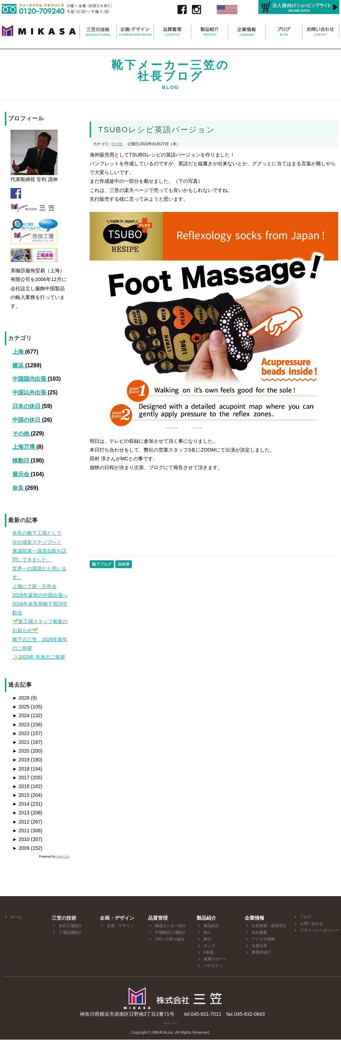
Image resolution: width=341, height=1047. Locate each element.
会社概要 (259, 932)
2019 (21, 759)
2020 (21, 751)
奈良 (18, 488)
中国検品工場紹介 (170, 932)
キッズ (209, 945)
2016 (21, 786)
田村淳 (123, 564)
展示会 (21, 474)
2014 (21, 804)
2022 (21, 733)
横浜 (18, 365)
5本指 (208, 952)
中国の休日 (27, 420)
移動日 (21, 461)
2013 (21, 812)
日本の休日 (27, 406)
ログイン (170, 1022)
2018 (21, 769)
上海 (18, 352)
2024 (21, 715)
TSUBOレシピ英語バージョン (156, 129)
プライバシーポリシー (319, 930)
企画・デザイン (120, 925)
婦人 (207, 932)
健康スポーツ (215, 959)
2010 (21, 839)
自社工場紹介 (70, 925)
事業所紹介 (261, 952)
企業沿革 (259, 945)
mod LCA (63, 856)
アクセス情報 (263, 939)
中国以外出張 (29, 392)
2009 (21, 848)
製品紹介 (211, 925)
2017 (21, 777)
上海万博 (24, 447)
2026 (21, 698)
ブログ (305, 917)
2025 (21, 706)
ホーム (16, 917)
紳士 (207, 939)
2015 (21, 795)
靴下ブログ (101, 564)
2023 (21, 724)
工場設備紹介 (70, 932)
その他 (21, 433)
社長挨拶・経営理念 (269, 925)
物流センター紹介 (170, 925)
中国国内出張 (29, 379)
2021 (21, 742)
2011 (21, 830)
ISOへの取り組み (170, 939)
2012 (21, 822)
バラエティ (213, 965)
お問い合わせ (311, 923)
